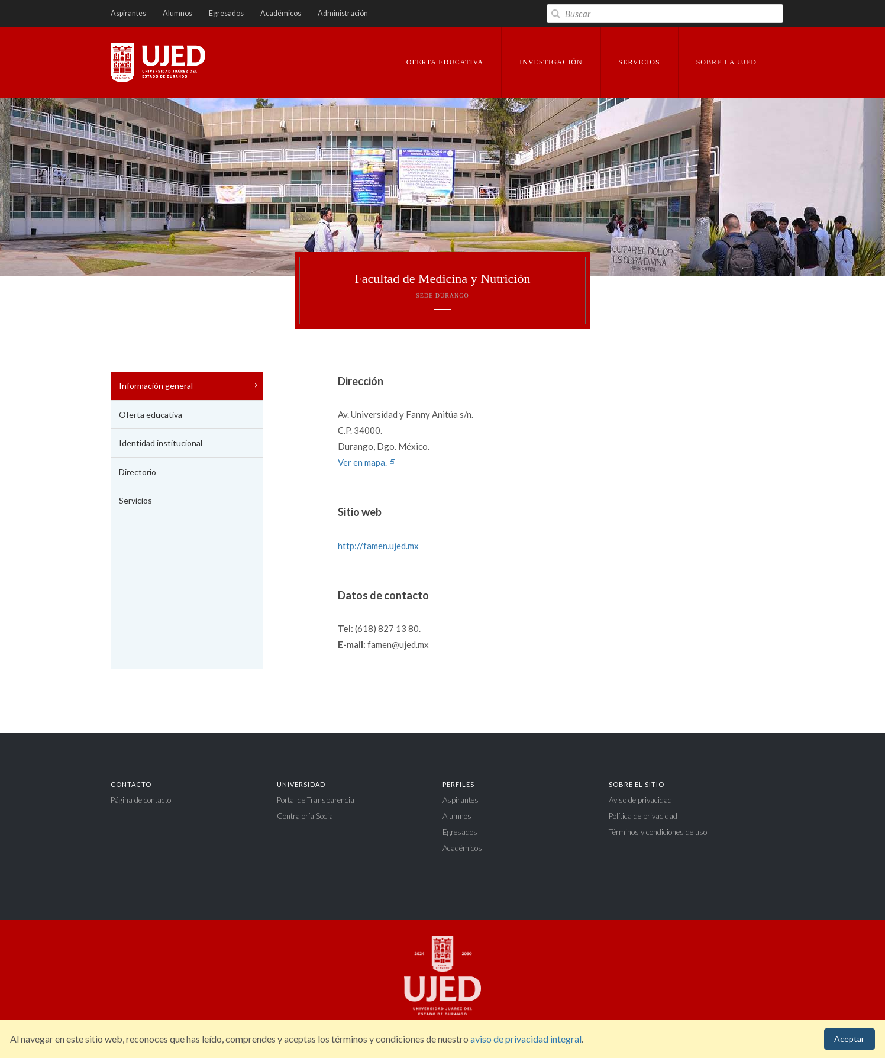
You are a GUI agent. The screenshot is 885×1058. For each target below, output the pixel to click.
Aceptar (849, 1039)
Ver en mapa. (367, 462)
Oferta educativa (150, 414)
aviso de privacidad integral (526, 1038)
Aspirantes (128, 13)
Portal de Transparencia (315, 800)
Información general (156, 385)
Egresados (226, 13)
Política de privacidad (643, 816)
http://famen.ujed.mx (378, 545)
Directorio (137, 472)
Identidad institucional (160, 443)
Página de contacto (141, 800)
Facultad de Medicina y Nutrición (442, 285)
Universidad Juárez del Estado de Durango (158, 63)
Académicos (280, 13)
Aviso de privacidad (640, 800)
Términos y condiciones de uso (658, 832)
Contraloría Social (306, 816)
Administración (343, 13)
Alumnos (177, 13)
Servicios (135, 500)
